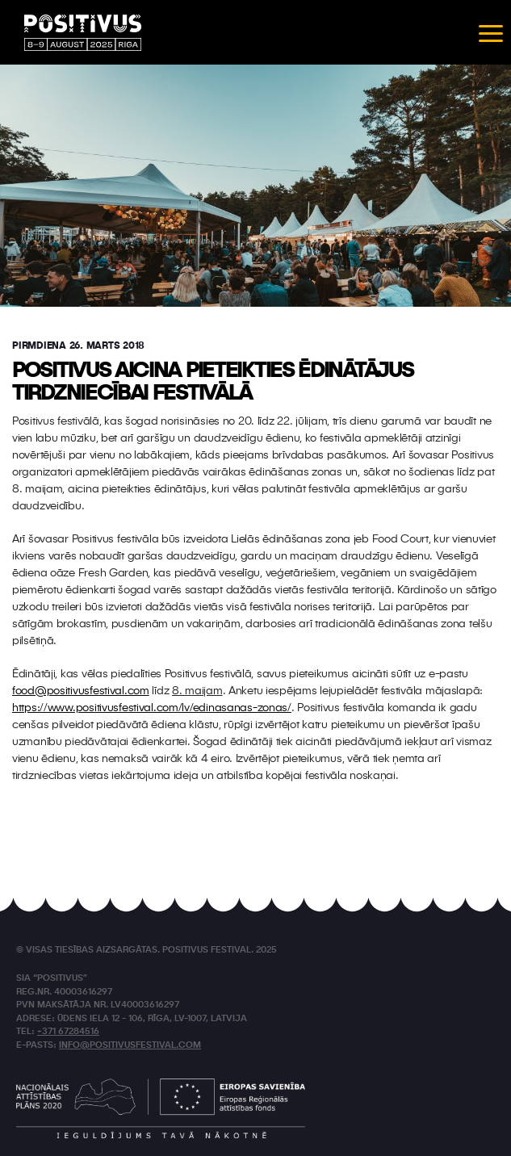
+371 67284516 (68, 1032)
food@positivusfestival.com (80, 691)
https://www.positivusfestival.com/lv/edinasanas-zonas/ (151, 708)
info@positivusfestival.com (130, 1045)
